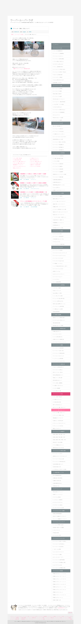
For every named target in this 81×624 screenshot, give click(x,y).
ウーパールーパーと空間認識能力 (59, 112)
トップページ (55, 44)
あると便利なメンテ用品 (57, 293)
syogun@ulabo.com (61, 607)
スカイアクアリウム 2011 (57, 565)
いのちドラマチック (56, 530)
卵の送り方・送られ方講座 (57, 442)
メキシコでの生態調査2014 (58, 50)
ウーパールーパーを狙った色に (58, 350)
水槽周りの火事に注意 (57, 480)
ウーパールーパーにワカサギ (58, 258)
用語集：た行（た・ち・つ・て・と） (59, 581)
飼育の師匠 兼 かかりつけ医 (58, 139)
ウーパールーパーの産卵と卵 (59, 364)
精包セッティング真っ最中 (57, 377)
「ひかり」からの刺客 (57, 549)
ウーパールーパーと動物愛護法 (58, 53)
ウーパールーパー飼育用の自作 (59, 328)
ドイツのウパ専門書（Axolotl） (58, 524)
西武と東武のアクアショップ (58, 491)
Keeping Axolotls (56, 532)
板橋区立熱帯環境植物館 (57, 513)
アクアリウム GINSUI (57, 497)
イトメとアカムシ (56, 279)
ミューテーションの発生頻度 (58, 358)
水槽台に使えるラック (57, 331)
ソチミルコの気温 (56, 161)
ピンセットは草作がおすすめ (58, 301)
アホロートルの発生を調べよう (58, 367)
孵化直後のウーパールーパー (18, 164)
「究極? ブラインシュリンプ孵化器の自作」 (21, 68)
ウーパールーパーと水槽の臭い (58, 155)
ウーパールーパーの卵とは (57, 369)
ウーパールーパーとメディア (59, 521)
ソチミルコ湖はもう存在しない (58, 61)
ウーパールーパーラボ (21, 20)
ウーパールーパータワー (57, 334)
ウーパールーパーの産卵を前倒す (59, 353)
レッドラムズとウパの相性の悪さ (59, 244)
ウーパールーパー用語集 (58, 570)
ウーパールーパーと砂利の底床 (58, 306)
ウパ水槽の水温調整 (57, 314)
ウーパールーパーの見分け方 (58, 128)
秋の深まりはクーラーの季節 (58, 325)
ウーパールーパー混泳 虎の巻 (58, 236)
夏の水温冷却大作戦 (56, 322)
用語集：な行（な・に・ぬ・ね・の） (59, 584)
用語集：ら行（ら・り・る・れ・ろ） (59, 594)
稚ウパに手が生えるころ (34, 159)
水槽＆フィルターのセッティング (59, 190)
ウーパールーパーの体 (57, 85)
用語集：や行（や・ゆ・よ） (58, 592)
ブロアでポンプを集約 (57, 287)
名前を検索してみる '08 (57, 82)
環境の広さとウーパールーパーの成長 (59, 174)
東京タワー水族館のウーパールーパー (59, 516)
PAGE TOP (70, 612)
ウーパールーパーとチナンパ (58, 56)
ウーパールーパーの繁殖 (58, 344)
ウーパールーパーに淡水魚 (57, 250)
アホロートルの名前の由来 (57, 74)
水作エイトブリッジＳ (57, 290)
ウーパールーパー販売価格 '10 (58, 147)
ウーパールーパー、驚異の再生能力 (59, 101)
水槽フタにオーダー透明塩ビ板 (58, 339)
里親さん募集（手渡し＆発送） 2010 (59, 439)
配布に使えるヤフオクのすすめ (58, 447)
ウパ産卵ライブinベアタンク (58, 385)
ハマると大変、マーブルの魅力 (58, 104)
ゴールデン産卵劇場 (56, 388)
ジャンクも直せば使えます (57, 336)
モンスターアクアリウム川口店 (58, 507)
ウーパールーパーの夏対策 (57, 166)
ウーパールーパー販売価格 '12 (58, 144)
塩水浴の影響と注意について (58, 464)
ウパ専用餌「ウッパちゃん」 (58, 263)
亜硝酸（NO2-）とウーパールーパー (59, 206)
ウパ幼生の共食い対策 (17, 159)
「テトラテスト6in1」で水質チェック (59, 217)
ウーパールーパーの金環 (57, 96)
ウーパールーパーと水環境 (58, 193)
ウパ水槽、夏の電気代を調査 (58, 158)
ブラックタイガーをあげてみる (58, 260)
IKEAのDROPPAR (56, 311)
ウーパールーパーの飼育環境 (59, 152)
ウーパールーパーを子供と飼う (58, 131)
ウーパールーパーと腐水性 (57, 196)
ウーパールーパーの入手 (58, 123)
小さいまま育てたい (56, 187)
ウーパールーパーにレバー (57, 276)
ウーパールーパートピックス (59, 538)
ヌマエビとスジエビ (56, 241)
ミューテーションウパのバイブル (59, 361)
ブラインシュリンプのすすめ (35, 166)
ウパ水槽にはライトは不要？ (58, 309)
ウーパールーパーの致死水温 (58, 163)
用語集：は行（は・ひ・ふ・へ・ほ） (59, 586)
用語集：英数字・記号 (57, 600)
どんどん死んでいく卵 (57, 390)
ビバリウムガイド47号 (57, 535)
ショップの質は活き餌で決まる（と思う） (60, 266)
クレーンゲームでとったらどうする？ (59, 136)
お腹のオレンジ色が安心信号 (35, 164)
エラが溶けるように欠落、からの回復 (59, 469)
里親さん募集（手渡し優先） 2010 (59, 437)
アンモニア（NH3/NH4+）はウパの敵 (59, 209)
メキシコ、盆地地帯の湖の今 (58, 66)
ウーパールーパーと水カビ (57, 453)
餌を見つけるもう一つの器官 (58, 117)
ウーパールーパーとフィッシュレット (59, 342)
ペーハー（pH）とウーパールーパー (59, 201)
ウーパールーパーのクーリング (58, 355)
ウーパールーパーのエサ (58, 247)
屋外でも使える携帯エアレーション (59, 303)
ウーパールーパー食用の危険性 (58, 58)
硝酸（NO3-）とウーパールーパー (59, 204)
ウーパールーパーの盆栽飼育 (58, 171)
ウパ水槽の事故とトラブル (58, 472)
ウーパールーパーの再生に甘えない (59, 109)
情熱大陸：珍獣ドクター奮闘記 (58, 527)
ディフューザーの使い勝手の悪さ (59, 298)
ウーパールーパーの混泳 (58, 230)
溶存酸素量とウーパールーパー (58, 222)
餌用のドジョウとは (56, 271)
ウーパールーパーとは (57, 47)
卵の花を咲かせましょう (57, 380)
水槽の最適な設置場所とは (57, 179)
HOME (12, 34)
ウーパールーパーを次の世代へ (58, 546)
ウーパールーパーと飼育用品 (59, 284)
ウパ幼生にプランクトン (34, 158)
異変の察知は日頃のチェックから (59, 184)
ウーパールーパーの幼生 (19, 34)
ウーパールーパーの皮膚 (57, 120)
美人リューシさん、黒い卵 (57, 372)
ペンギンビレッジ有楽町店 (57, 499)
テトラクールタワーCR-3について (59, 320)
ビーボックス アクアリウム (58, 502)
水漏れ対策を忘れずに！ (57, 182)
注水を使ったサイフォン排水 (58, 227)
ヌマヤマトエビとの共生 (57, 233)
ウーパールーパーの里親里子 (59, 431)
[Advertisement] (40, 8)
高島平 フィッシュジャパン (58, 494)
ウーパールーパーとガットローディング (60, 252)
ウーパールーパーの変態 (57, 91)
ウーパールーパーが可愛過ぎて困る (59, 567)
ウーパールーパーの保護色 (57, 88)
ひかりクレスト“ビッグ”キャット (58, 274)
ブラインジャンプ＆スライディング (19, 166)
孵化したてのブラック (57, 428)
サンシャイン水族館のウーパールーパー (60, 518)
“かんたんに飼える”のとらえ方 (58, 79)
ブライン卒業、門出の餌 (17, 158)
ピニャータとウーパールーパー (58, 551)
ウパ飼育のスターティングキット (59, 134)
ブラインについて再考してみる (35, 163)
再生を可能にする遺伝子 (57, 93)
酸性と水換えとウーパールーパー (59, 198)
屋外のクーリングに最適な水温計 (59, 317)
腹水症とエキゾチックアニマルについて (60, 456)
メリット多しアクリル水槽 (57, 295)
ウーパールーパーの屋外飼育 (58, 169)
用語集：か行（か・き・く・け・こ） (59, 576)
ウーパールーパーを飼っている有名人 (59, 541)
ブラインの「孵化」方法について (19, 163)
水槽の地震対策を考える (57, 483)
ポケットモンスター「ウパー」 (58, 557)
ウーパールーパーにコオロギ (58, 268)
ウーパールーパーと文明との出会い (59, 69)
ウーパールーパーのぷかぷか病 (58, 458)
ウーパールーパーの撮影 (57, 554)
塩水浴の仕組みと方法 (57, 466)
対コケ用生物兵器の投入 (57, 475)
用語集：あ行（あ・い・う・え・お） (59, 573)
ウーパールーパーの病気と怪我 (59, 450)
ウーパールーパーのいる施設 (59, 510)
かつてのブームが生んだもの (58, 64)
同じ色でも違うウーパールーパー (59, 99)
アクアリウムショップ (57, 488)
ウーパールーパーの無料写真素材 (59, 559)
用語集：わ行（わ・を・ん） (58, 597)
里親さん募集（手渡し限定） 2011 (59, 434)
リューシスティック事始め (57, 77)
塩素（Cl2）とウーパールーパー (58, 214)
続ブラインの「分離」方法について (19, 161)
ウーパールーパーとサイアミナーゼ (59, 255)
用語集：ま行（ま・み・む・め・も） (59, 589)
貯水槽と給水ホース (56, 225)
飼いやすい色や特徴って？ (57, 126)
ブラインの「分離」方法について (36, 161)
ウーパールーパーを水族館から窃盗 (59, 562)
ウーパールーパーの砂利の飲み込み (59, 461)
